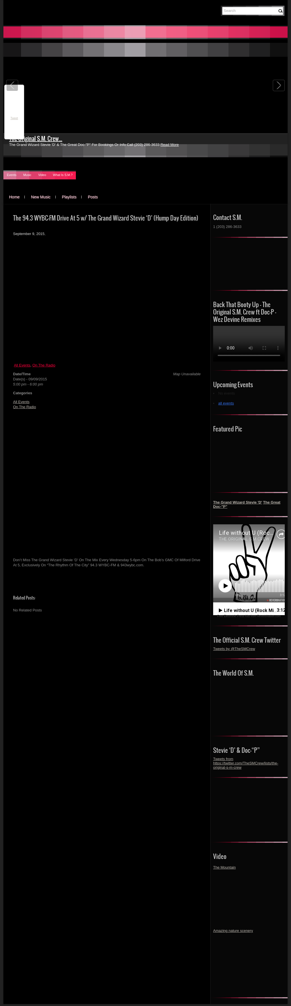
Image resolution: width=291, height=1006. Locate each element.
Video (42, 175)
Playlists (69, 197)
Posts (93, 197)
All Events (22, 365)
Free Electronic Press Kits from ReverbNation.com (248, 616)
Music (27, 175)
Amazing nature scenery (233, 931)
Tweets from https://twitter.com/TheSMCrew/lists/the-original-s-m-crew (245, 763)
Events (11, 175)
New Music (40, 197)
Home (14, 197)
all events (226, 403)
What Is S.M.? (62, 175)
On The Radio (43, 365)
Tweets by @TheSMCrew (234, 649)
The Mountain (224, 867)
